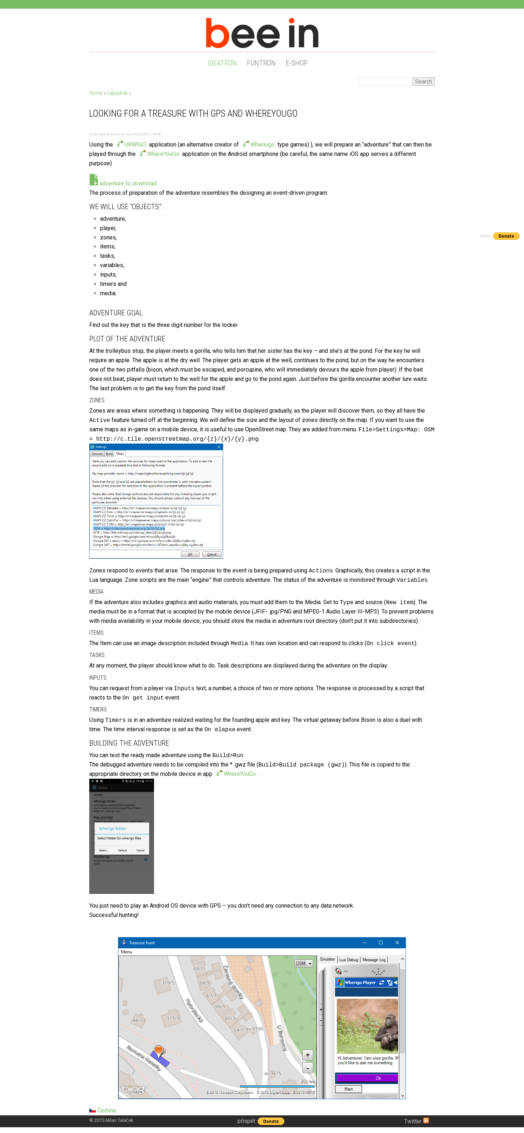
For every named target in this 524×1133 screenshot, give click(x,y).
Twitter (413, 1121)
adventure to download (128, 183)
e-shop (297, 63)
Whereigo (262, 144)
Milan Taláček (119, 1120)
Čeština (102, 1110)
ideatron (222, 63)
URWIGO (135, 144)
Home (96, 93)
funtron (261, 63)
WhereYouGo (163, 153)
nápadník (117, 93)
